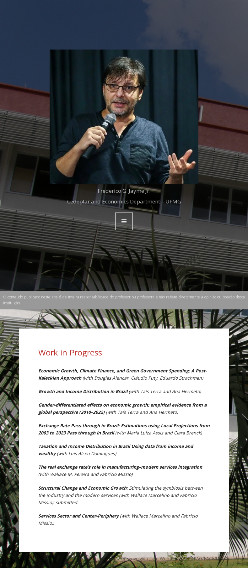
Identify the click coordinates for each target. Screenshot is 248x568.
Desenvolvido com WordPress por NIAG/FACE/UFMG (175, 558)
